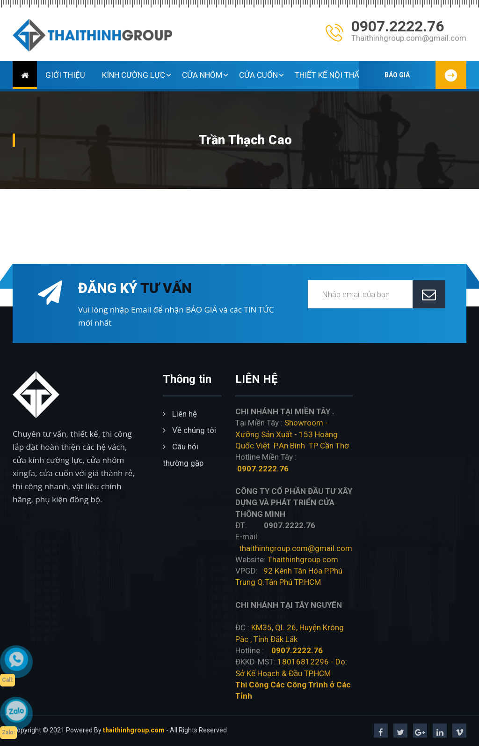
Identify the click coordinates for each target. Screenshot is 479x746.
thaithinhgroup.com (134, 730)
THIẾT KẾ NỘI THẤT (333, 75)
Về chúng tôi (189, 430)
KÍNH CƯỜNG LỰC (138, 75)
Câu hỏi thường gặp (183, 455)
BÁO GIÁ (425, 75)
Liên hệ (180, 413)
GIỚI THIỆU (65, 75)
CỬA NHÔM (206, 75)
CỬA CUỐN (262, 75)
